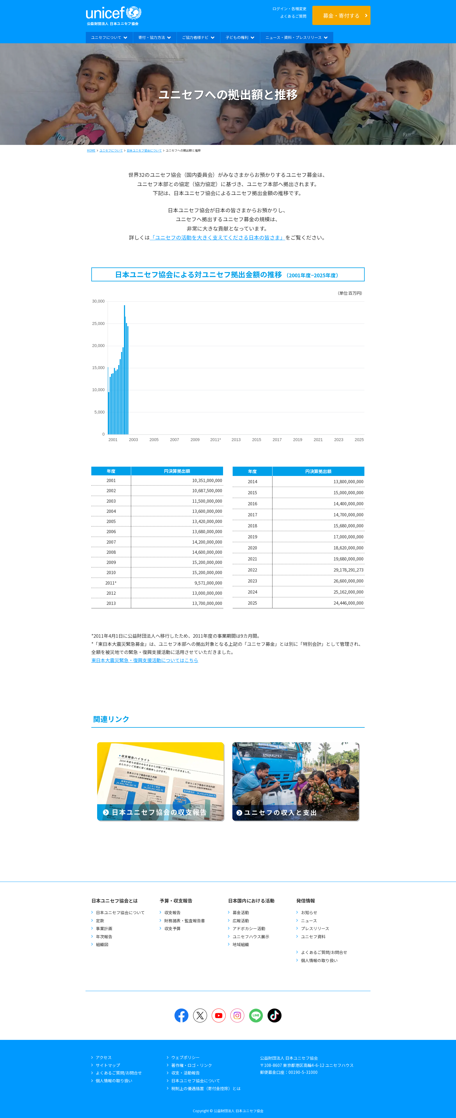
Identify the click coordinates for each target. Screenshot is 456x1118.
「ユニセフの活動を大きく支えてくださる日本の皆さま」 (217, 237)
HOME (91, 150)
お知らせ (309, 912)
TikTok (275, 1015)
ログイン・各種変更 (289, 8)
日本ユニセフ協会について (144, 150)
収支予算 (172, 928)
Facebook (181, 1015)
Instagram (237, 1015)
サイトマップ (108, 1065)
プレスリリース (315, 928)
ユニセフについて (111, 150)
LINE (256, 1015)
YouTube (219, 1015)
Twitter (200, 1015)
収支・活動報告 (185, 1073)
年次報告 (104, 936)
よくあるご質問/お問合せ (324, 952)
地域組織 (241, 944)
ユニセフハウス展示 (251, 936)
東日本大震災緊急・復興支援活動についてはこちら (144, 660)
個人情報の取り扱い (319, 960)
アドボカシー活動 (249, 928)
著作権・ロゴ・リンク (191, 1065)
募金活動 (241, 912)
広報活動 (241, 920)
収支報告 (172, 912)
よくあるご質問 (293, 16)
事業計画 (104, 928)
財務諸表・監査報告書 (184, 920)
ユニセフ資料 (313, 936)
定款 (100, 920)
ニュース (309, 920)
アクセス (104, 1057)
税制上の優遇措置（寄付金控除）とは (206, 1088)
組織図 (102, 944)
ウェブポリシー (185, 1057)
